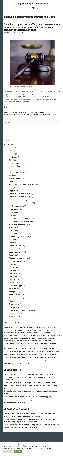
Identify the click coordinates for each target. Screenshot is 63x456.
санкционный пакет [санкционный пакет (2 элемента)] (53, 354)
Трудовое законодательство (20, 316)
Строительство (15, 282)
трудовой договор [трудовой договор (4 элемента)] (39, 360)
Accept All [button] (18, 452)
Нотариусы (13, 249)
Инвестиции (14, 212)
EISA (11, 151)
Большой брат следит (18, 166)
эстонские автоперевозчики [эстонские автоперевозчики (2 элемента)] (36, 363)
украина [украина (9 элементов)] (48, 360)
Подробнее (8, 107)
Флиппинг (13, 301)
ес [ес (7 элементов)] (54, 333)
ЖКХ (11, 188)
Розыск (12, 267)
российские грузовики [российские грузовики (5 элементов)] (32, 354)
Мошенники (13, 240)
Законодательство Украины (20, 200)
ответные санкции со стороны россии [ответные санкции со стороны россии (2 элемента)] (36, 346)
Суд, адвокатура (44, 112)
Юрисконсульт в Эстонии (33, 3)
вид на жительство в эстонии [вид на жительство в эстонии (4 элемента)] (23, 330)
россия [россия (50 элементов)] (44, 354)
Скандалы (13, 273)
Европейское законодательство (22, 112)
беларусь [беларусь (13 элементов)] (24, 327)
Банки (8, 112)
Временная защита (16, 178)
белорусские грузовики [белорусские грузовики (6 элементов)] (43, 327)
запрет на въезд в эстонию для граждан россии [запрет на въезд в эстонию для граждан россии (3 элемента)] (21, 335)
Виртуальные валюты (17, 172)
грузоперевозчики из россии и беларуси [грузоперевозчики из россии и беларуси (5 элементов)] (27, 333)
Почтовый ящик (12, 307)
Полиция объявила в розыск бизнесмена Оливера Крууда (27, 397)
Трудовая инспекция (17, 298)
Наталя (7, 419)
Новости (9, 148)
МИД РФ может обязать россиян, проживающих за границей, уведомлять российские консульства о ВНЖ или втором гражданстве (29, 377)
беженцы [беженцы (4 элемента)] (17, 327)
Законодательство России (19, 197)
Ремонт (12, 264)
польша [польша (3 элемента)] (6, 348)
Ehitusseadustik (18, 206)
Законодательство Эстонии (20, 203)
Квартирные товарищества (20, 218)
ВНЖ (11, 175)
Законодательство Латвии (19, 194)
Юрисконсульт (9, 413)
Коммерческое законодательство (22, 310)
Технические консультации (22, 221)
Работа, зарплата (16, 261)
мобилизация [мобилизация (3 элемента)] (39, 343)
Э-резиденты (14, 304)
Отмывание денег (16, 252)
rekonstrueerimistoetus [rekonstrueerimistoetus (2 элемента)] (9, 327)
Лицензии (13, 233)
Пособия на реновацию (18, 258)
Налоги (12, 243)
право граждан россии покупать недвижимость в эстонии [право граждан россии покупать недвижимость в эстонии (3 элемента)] (39, 351)
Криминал (13, 227)
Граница (12, 181)
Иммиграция (14, 209)
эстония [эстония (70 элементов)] (24, 363)
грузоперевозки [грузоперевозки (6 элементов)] (9, 333)
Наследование (15, 313)
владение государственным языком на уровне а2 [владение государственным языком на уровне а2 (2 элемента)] (44, 330)
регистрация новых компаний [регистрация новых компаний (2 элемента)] (17, 354)
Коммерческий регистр (18, 224)
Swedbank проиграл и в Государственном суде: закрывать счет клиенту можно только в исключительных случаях (32, 27)
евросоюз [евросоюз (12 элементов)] (49, 333)
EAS (13, 154)
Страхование (14, 279)
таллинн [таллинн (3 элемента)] (6, 357)
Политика (13, 255)
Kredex (14, 157)
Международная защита (19, 237)
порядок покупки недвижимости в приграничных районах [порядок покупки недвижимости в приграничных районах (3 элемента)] (24, 348)
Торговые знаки (15, 295)
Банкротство (14, 163)
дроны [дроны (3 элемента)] (42, 332)
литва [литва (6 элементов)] (20, 343)
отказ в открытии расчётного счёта (38, 114)
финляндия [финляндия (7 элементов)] (15, 363)
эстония (53, 114)
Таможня (12, 289)
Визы (11, 169)
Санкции (12, 270)
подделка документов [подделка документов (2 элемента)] (51, 346)
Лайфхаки (13, 230)
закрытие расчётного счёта (15, 114)
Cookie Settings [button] (7, 452)
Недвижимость (15, 246)
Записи (36, 112)
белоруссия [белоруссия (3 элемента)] (32, 327)
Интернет (12, 215)
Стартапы (13, 276)
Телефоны (13, 292)
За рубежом (14, 191)
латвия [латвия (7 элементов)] (15, 343)
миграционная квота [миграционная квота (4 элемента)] (29, 343)
